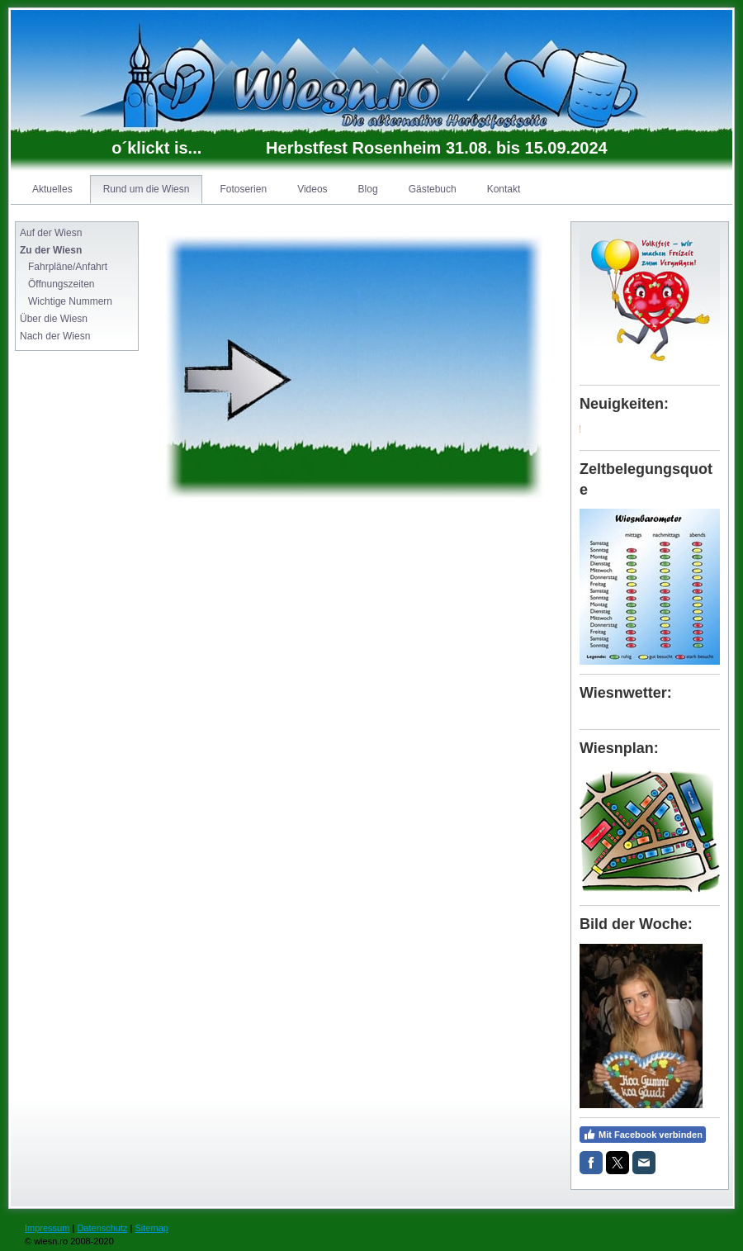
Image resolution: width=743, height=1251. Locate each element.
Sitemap (151, 1228)
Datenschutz (102, 1228)
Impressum (47, 1228)
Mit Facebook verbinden (643, 1134)
